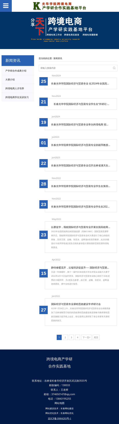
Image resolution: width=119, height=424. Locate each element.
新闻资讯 (57, 58)
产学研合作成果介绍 (15, 70)
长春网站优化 (67, 413)
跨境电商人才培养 (14, 88)
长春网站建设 (67, 408)
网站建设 (49, 408)
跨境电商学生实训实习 (17, 97)
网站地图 (59, 403)
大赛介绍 (10, 79)
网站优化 (49, 413)
